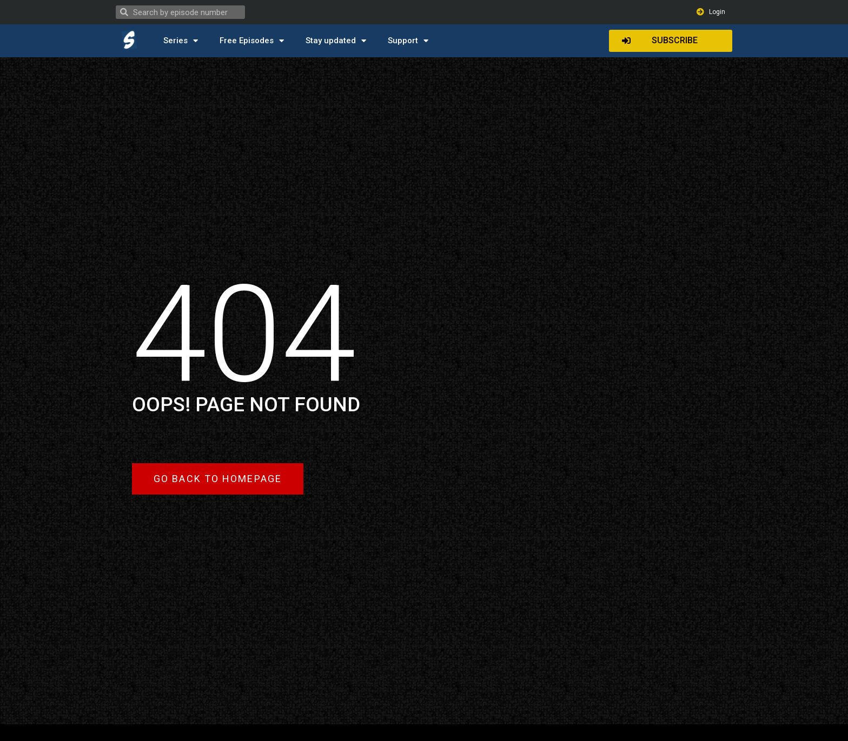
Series (180, 40)
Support (408, 40)
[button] (670, 41)
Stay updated (336, 40)
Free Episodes (252, 40)
